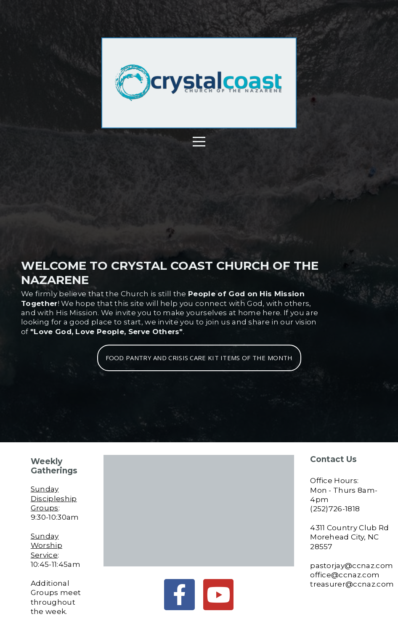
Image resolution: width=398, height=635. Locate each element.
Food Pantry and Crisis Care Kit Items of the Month (199, 357)
